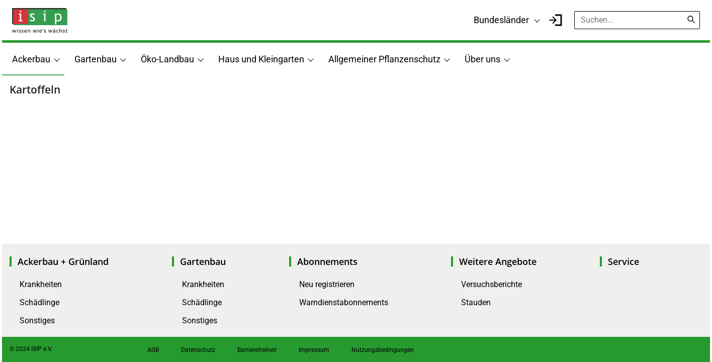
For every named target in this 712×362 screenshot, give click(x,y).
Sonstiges (37, 320)
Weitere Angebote (498, 261)
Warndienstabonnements (343, 302)
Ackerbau (31, 59)
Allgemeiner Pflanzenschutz (384, 59)
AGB (153, 349)
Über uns (482, 59)
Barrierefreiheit (257, 349)
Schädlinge (39, 302)
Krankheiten (41, 284)
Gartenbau (95, 59)
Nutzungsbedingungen (382, 349)
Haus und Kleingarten (261, 59)
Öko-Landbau (167, 59)
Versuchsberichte (491, 284)
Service (623, 261)
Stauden (476, 302)
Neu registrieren (326, 284)
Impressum (314, 349)
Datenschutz (198, 349)
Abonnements (327, 261)
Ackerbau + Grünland (63, 261)
